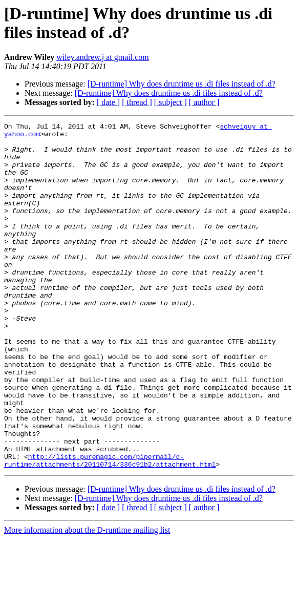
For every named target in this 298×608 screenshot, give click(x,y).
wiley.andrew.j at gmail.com (102, 57)
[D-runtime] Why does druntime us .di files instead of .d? (181, 83)
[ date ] (108, 102)
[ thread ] (137, 102)
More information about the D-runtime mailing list (87, 599)
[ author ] (204, 102)
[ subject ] (170, 102)
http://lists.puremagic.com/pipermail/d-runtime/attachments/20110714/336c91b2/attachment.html (110, 528)
